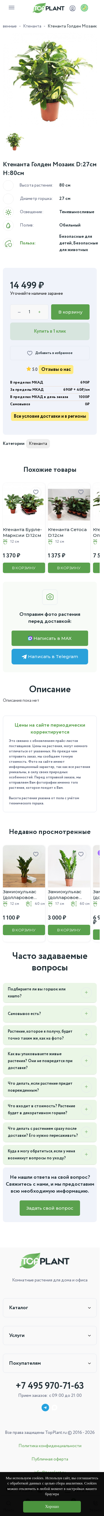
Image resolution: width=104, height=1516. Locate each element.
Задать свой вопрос (49, 1208)
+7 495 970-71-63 (50, 1386)
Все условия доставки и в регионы (50, 416)
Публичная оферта (49, 1459)
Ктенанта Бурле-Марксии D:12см (22, 532)
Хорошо (52, 1506)
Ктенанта (32, 26)
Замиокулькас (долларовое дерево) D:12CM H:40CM (21, 894)
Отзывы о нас (56, 369)
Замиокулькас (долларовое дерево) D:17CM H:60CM (66, 894)
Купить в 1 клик (50, 331)
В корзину (70, 312)
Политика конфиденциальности (49, 1446)
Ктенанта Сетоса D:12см (67, 532)
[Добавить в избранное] (50, 353)
